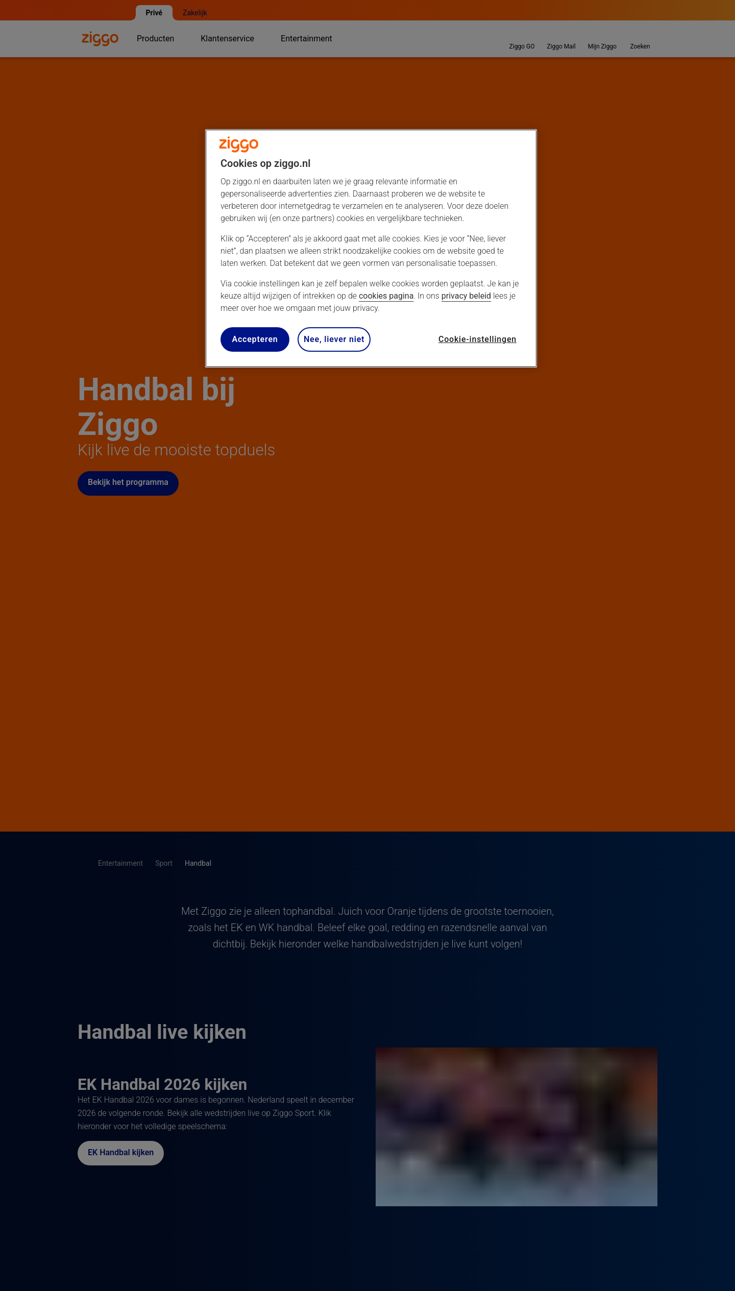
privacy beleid (466, 296)
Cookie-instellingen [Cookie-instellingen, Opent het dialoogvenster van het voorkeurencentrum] (477, 339)
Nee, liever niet (334, 339)
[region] (371, 248)
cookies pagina (386, 296)
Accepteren (255, 339)
